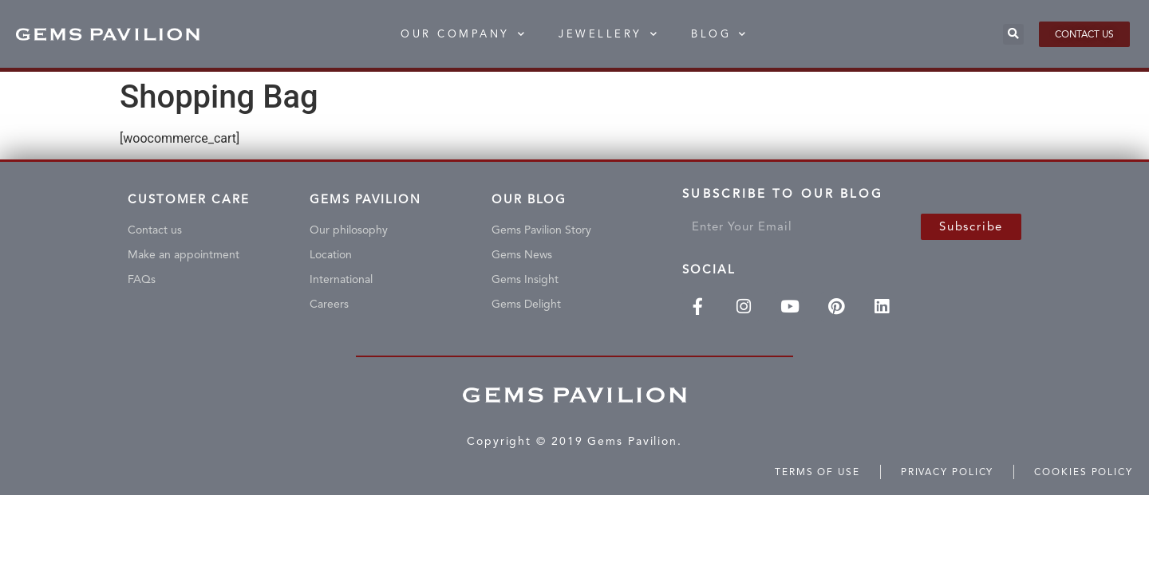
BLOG (719, 33)
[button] (1013, 34)
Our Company (464, 33)
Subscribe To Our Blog (782, 197)
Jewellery (609, 33)
